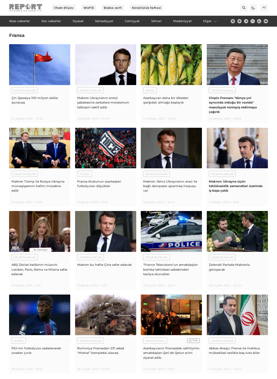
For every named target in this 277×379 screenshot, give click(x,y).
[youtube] (266, 21)
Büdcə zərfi (113, 7)
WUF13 (89, 7)
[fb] (233, 21)
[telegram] (246, 21)
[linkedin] (259, 21)
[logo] (25, 8)
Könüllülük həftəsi (146, 7)
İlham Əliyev (64, 7)
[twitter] (252, 21)
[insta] (239, 21)
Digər (210, 21)
